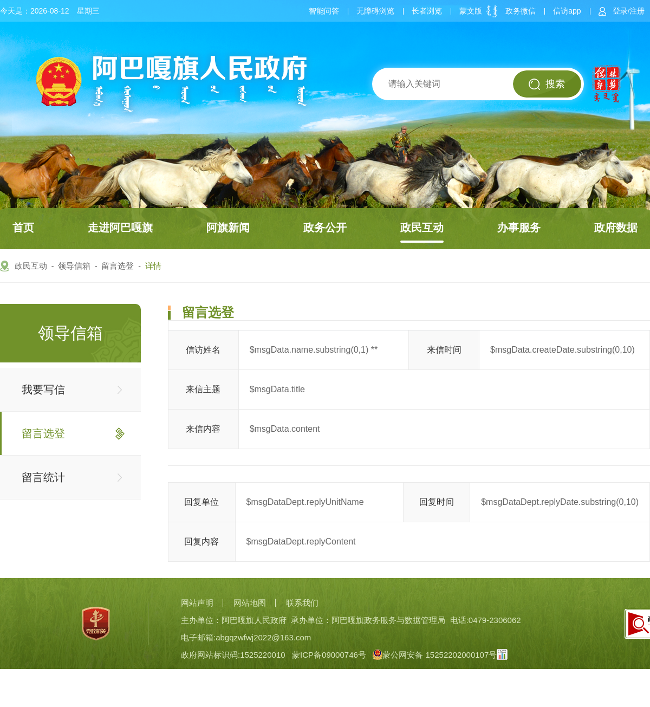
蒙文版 (470, 11)
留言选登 (117, 265)
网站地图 (249, 602)
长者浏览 (427, 11)
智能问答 (324, 11)
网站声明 (197, 602)
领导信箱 (74, 265)
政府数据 (616, 227)
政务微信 (520, 11)
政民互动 (422, 227)
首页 (23, 227)
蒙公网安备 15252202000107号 (435, 654)
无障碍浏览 (375, 11)
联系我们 (302, 602)
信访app (567, 11)
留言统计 (43, 477)
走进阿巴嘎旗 (120, 227)
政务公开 (325, 227)
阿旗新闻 (228, 227)
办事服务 (519, 227)
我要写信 (43, 389)
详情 (153, 265)
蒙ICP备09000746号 (329, 654)
